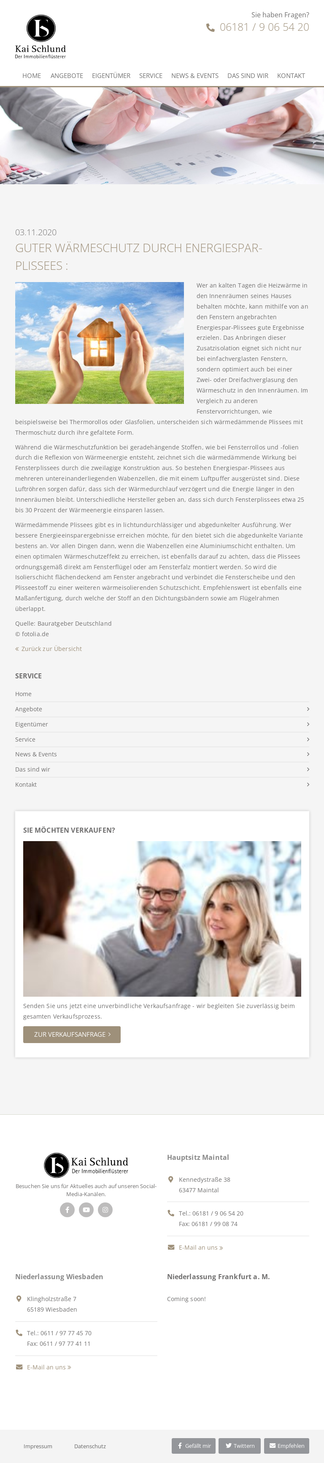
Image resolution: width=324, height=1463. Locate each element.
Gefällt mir (193, 1446)
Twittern (240, 1446)
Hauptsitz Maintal (198, 1157)
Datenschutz (90, 1446)
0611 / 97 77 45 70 (66, 1333)
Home (31, 75)
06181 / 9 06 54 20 (257, 26)
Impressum (38, 1446)
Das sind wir (247, 75)
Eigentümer (111, 75)
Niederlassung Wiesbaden (59, 1276)
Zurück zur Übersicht (52, 649)
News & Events (195, 75)
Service (150, 75)
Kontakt (291, 75)
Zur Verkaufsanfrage (69, 1034)
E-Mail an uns (192, 1247)
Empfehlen (287, 1446)
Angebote (67, 75)
